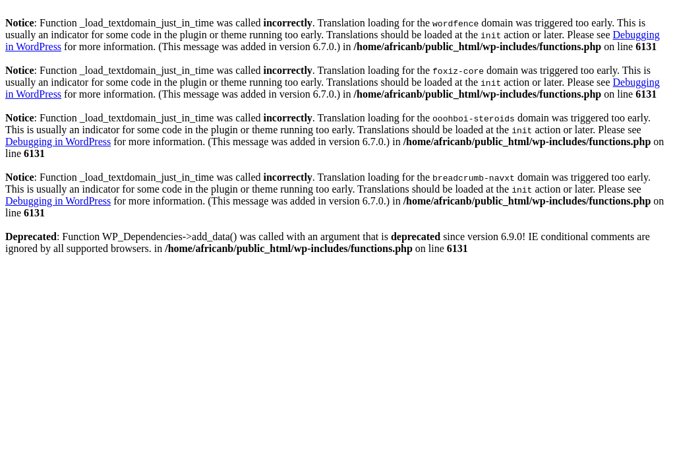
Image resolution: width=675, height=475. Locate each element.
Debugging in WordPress (58, 141)
